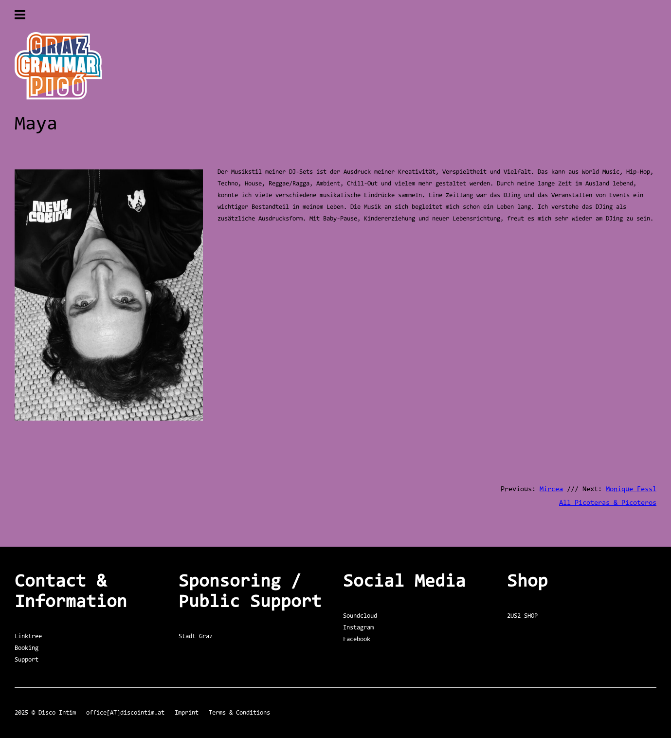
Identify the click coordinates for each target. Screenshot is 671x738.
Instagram (358, 628)
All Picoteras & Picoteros (607, 503)
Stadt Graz (196, 636)
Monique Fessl (631, 489)
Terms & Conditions (239, 713)
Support (26, 660)
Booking (26, 648)
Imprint (187, 713)
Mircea (551, 489)
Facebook (356, 639)
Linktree (28, 636)
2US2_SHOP (522, 616)
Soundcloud (360, 616)
